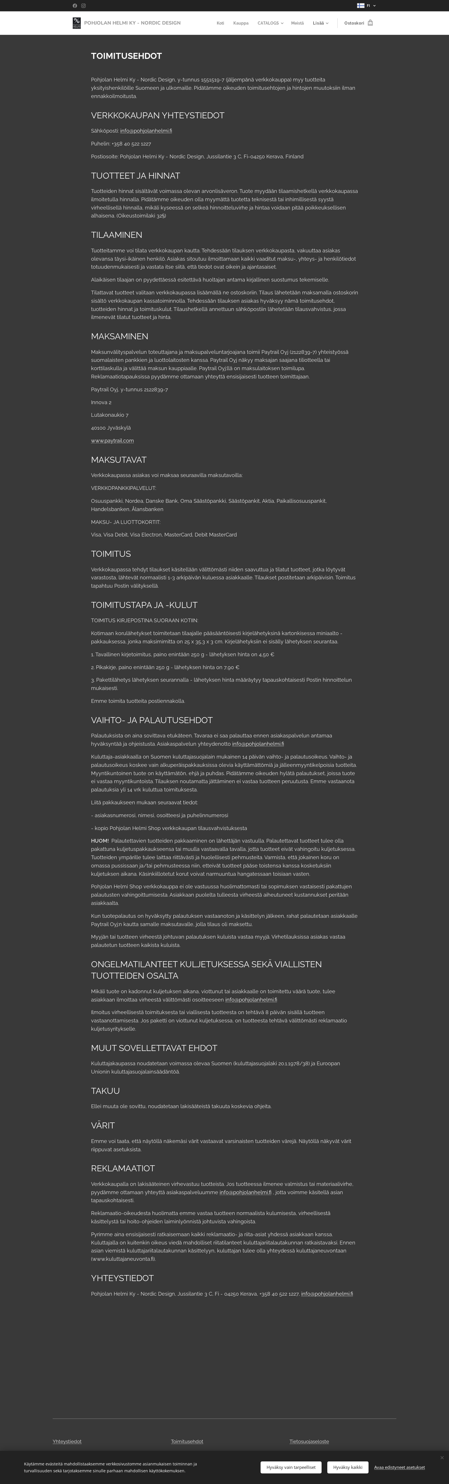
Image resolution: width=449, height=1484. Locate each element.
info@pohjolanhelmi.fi (146, 131)
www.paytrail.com (112, 441)
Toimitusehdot (187, 1441)
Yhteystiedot (67, 1441)
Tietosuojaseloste (309, 1441)
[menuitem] (219, 23)
